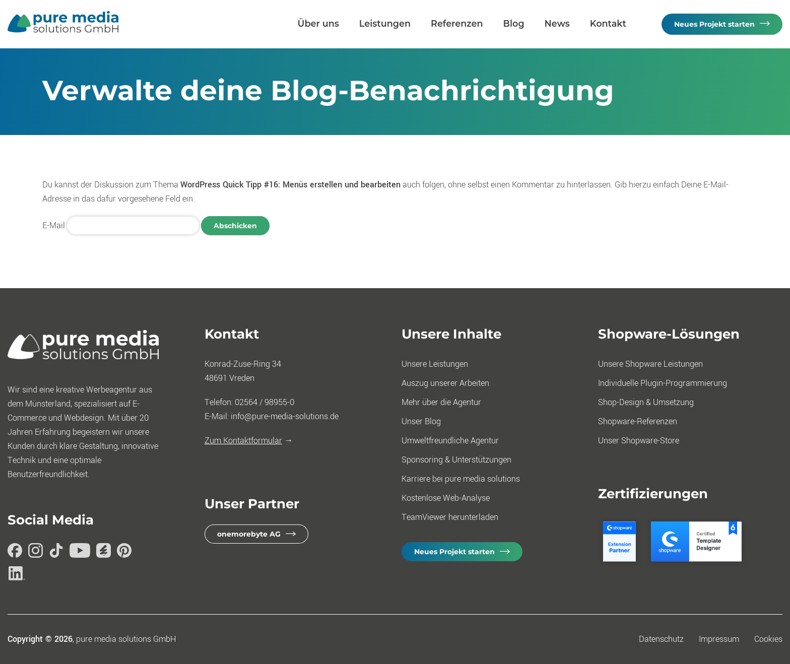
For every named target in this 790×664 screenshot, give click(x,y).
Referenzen (457, 23)
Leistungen (385, 23)
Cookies (768, 639)
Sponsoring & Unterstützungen (456, 460)
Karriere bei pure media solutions (461, 479)
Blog (513, 23)
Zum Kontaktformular (243, 440)
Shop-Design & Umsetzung (646, 402)
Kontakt (608, 23)
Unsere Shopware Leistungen (650, 364)
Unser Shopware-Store (638, 440)
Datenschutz (661, 639)
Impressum (719, 639)
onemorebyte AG (249, 534)
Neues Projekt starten (714, 24)
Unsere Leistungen (435, 364)
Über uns (318, 23)
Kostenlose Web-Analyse (446, 498)
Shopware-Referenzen (637, 421)
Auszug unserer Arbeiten (445, 383)
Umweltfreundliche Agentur (450, 440)
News (557, 23)
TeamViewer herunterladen (450, 517)
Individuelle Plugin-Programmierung (662, 383)
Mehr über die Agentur (441, 402)
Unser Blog (421, 421)
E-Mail (53, 225)
